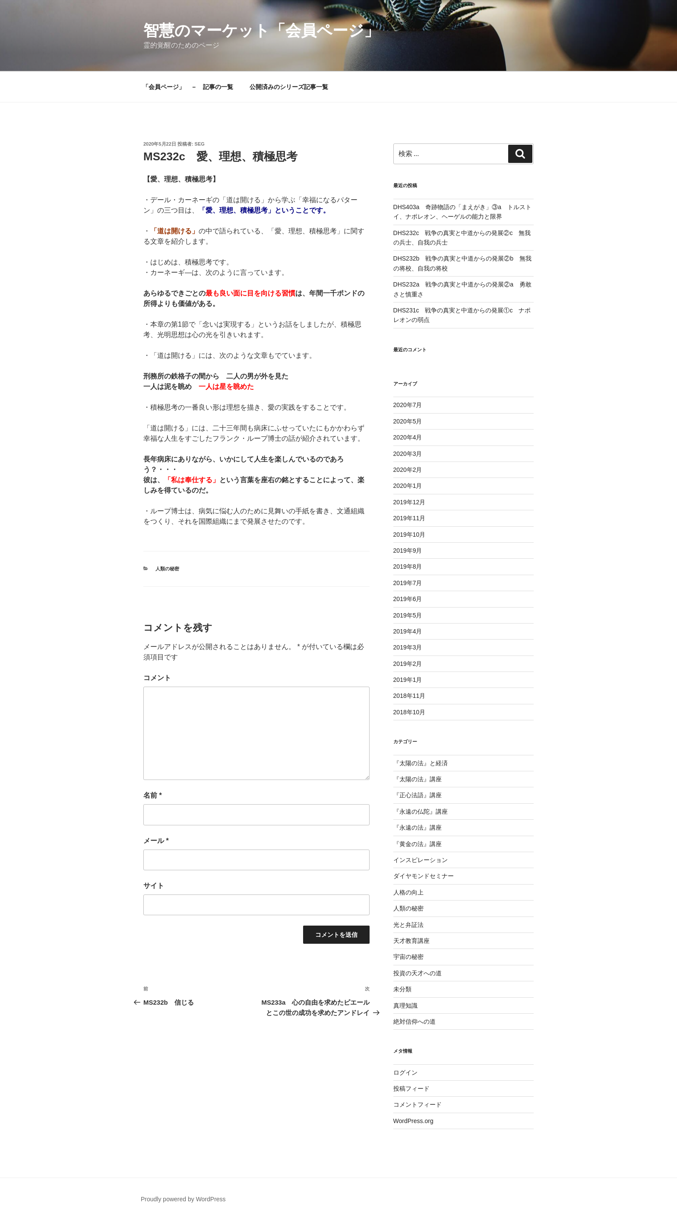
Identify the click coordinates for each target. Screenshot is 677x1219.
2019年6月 (407, 598)
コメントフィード (417, 1104)
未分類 (402, 989)
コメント (157, 677)
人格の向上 (408, 892)
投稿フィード (411, 1088)
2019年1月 (407, 679)
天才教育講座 (411, 940)
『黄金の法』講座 (417, 843)
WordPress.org (413, 1120)
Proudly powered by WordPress (183, 1199)
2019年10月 (409, 534)
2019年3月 (407, 647)
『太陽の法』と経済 (420, 763)
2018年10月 (409, 712)
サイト (153, 885)
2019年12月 (409, 502)
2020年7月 (407, 404)
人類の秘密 (167, 568)
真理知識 (405, 1005)
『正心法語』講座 (417, 795)
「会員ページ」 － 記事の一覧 (187, 86)
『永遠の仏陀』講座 (420, 811)
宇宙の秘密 (408, 956)
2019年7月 (407, 582)
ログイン (405, 1072)
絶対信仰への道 (414, 1021)
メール (156, 840)
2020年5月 (407, 421)
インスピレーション (420, 859)
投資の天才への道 (417, 973)
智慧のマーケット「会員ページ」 (261, 30)
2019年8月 (407, 566)
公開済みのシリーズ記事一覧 (289, 86)
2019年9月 (407, 550)
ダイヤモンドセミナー (423, 875)
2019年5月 (407, 615)
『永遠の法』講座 (417, 827)
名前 (152, 795)
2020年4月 (407, 437)
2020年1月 (407, 485)
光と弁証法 (408, 924)
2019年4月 (407, 631)
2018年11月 (409, 695)
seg (200, 143)
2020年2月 (407, 469)
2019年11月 (409, 518)
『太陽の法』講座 (417, 779)
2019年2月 (407, 663)
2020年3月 (407, 453)
